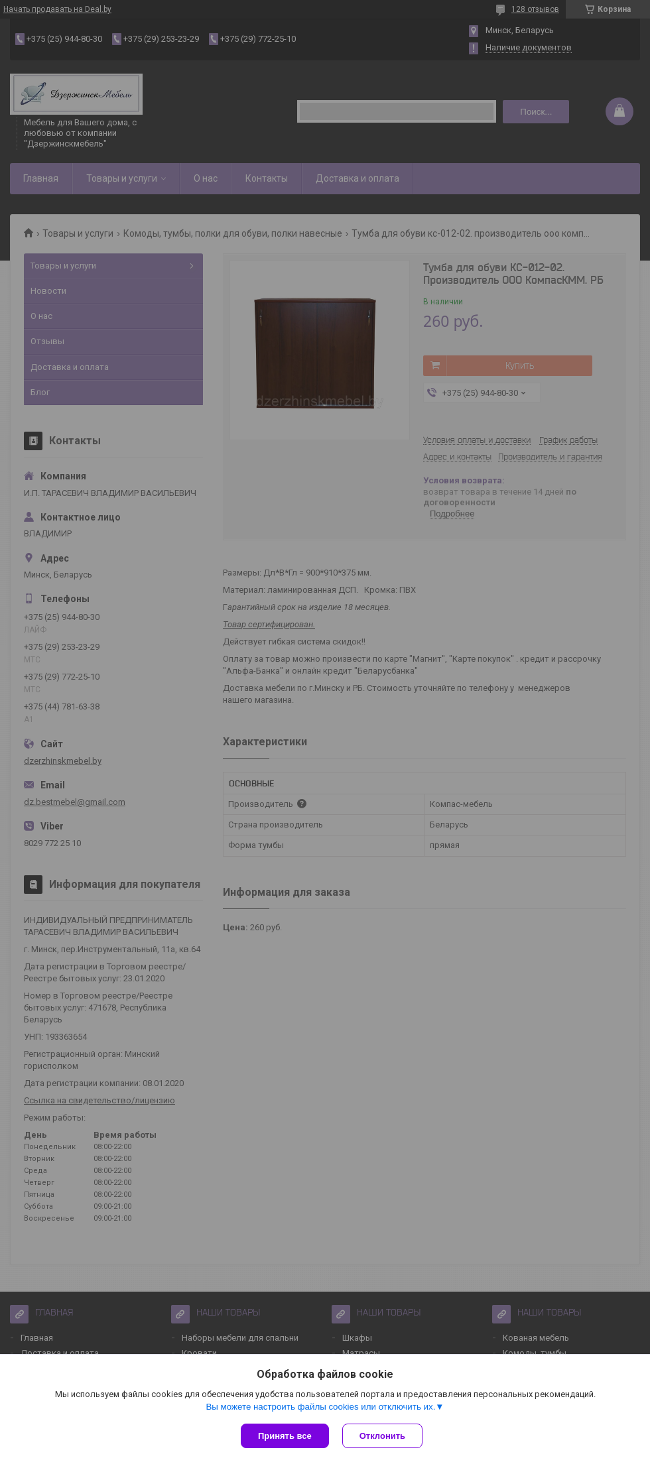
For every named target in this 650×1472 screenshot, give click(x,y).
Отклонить (382, 1436)
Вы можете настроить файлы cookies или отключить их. (320, 1407)
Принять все (285, 1436)
